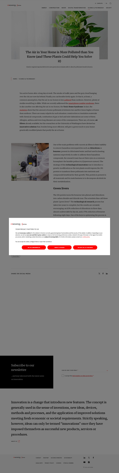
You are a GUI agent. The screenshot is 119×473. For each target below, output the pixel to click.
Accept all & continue (85, 247)
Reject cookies (59, 247)
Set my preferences (34, 247)
